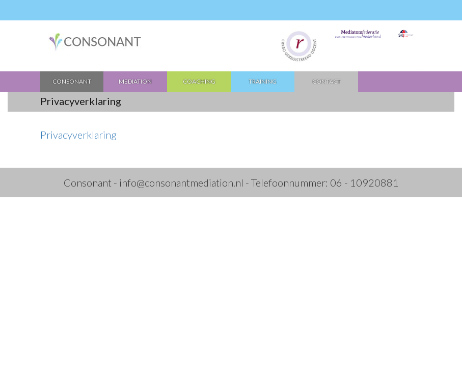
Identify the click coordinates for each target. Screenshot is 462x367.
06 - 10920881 (364, 182)
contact (326, 81)
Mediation (135, 81)
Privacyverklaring (78, 134)
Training (263, 81)
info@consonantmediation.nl (181, 182)
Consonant (71, 81)
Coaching (199, 81)
